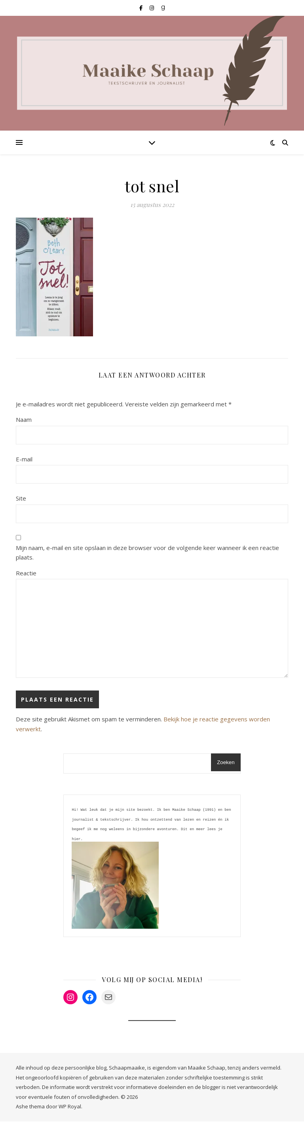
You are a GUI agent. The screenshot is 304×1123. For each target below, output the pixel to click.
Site (21, 498)
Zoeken (225, 762)
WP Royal (70, 1108)
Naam (24, 419)
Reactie (26, 573)
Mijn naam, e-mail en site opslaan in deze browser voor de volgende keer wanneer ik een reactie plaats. (147, 553)
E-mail (24, 459)
